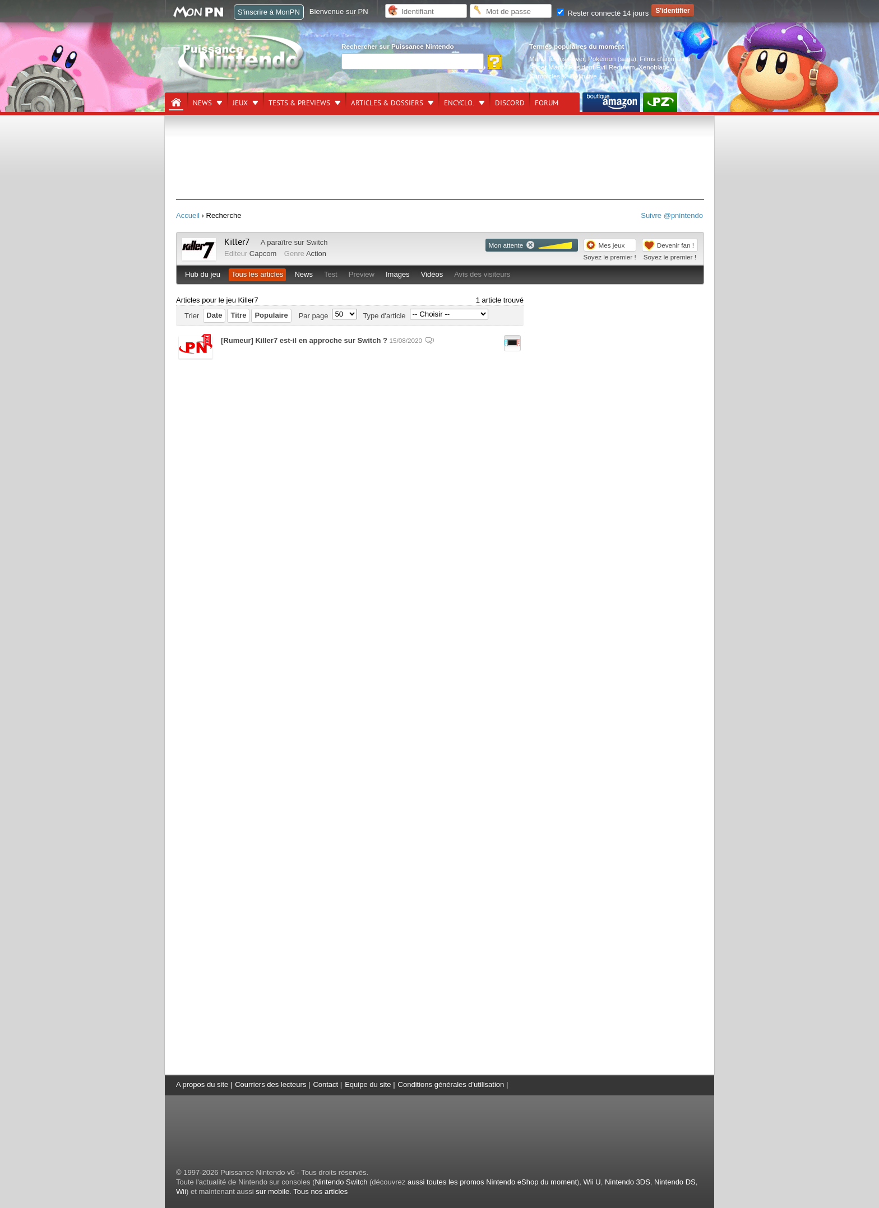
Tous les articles (257, 274)
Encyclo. (459, 103)
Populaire (271, 315)
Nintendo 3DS (627, 1182)
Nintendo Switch (340, 1182)
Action (316, 253)
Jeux (240, 103)
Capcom (262, 253)
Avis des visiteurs (482, 274)
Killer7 (237, 242)
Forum (546, 103)
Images (398, 274)
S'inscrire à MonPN (269, 12)
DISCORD (510, 103)
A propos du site (202, 1084)
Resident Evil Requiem (601, 67)
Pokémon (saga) (612, 58)
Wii (181, 1191)
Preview (361, 274)
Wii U (592, 1182)
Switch (316, 242)
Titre (238, 315)
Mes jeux (612, 245)
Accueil (188, 215)
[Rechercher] (412, 61)
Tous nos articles (320, 1191)
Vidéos (432, 274)
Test (330, 274)
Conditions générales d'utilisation (451, 1084)
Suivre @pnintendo (672, 215)
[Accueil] (176, 102)
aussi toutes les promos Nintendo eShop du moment (492, 1182)
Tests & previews (299, 103)
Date (214, 315)
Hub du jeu (202, 274)
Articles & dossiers (387, 103)
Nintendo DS (675, 1182)
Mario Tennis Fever (557, 58)
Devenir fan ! (675, 245)
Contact (325, 1084)
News (202, 103)
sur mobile (272, 1191)
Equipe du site (368, 1084)
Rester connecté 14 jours (603, 13)
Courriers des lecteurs (270, 1084)
